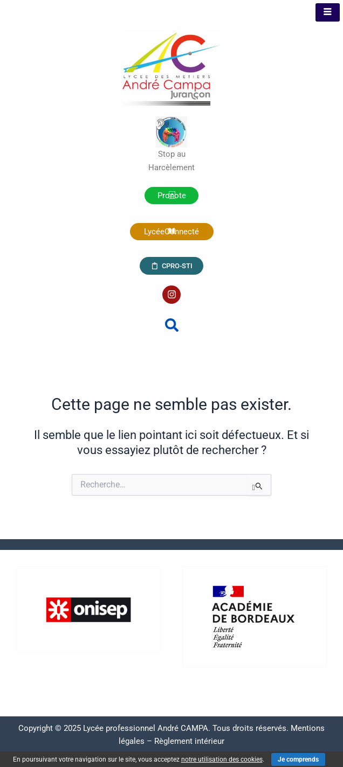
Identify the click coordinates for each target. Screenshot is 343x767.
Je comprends (298, 759)
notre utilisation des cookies (222, 759)
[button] (172, 325)
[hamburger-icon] (327, 12)
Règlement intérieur (189, 741)
